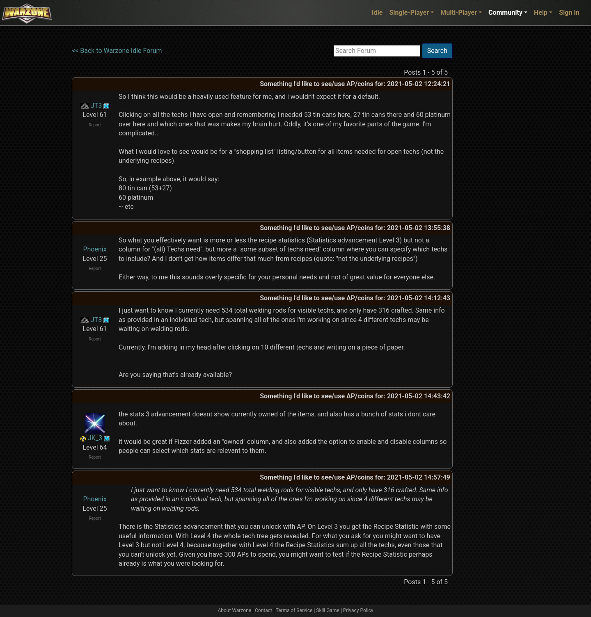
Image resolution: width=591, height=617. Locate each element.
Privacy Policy (358, 610)
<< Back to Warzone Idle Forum (117, 51)
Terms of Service (294, 610)
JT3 (96, 106)
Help (540, 12)
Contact (263, 610)
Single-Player (409, 12)
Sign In (569, 12)
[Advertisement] (486, 166)
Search (437, 51)
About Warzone (234, 610)
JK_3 (95, 438)
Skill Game (327, 610)
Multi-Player (458, 12)
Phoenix (94, 249)
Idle (377, 12)
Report (95, 125)
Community (505, 12)
